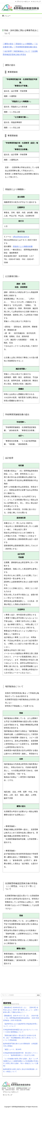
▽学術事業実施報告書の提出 (25, 47)
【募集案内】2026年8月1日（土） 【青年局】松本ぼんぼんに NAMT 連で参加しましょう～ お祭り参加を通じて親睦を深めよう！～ (21, 1010)
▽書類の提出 (8, 44)
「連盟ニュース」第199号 (12, 1049)
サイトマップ (36, 1)
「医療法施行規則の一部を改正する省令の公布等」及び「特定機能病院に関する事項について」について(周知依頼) (20, 1038)
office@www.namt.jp (21, 237)
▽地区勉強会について (21, 51)
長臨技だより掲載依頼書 (23, 246)
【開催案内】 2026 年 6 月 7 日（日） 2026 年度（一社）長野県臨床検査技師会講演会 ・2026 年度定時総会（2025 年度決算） (21, 1018)
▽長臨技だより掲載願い (24, 44)
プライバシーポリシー (23, 1)
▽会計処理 (7, 51)
